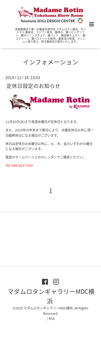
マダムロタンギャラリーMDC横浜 (51, 296)
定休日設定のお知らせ (33, 85)
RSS (52, 318)
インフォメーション (50, 61)
